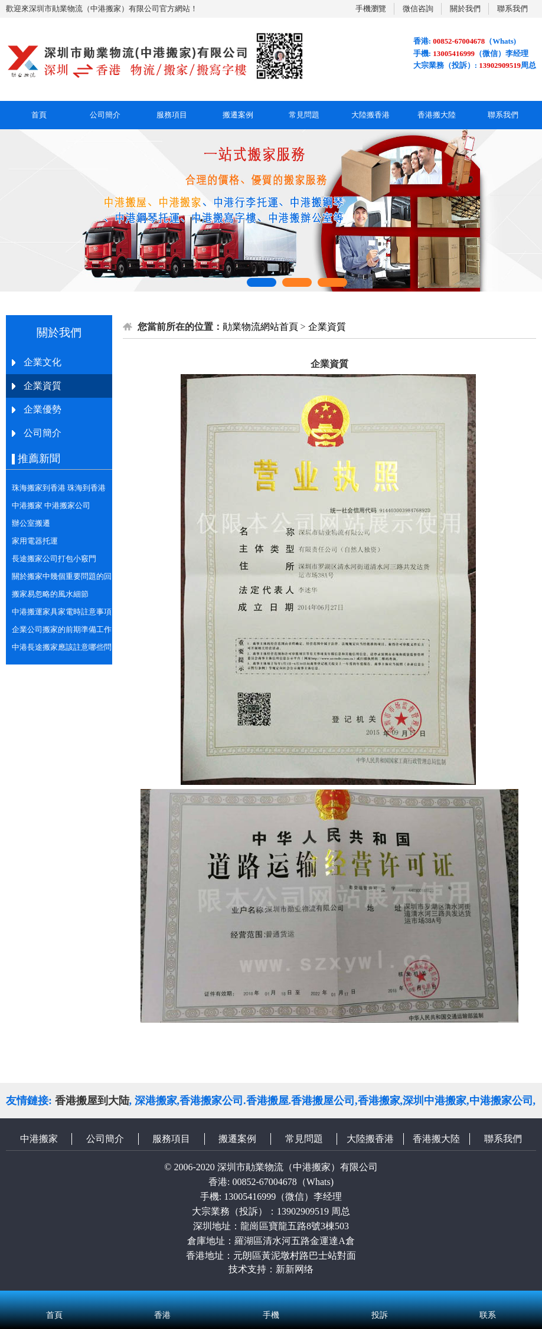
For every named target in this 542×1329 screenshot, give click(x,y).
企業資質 (327, 327)
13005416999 (250, 1196)
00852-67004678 (264, 1182)
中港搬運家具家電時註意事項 (62, 611)
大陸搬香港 (370, 114)
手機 (271, 1299)
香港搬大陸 (436, 114)
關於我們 (465, 8)
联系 (487, 1299)
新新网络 (295, 1269)
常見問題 (304, 114)
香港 (163, 1299)
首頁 (39, 114)
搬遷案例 (238, 114)
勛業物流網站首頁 (260, 327)
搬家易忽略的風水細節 (50, 594)
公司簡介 (105, 114)
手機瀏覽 (370, 8)
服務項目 (171, 114)
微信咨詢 (418, 8)
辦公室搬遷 (31, 523)
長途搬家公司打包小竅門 (54, 558)
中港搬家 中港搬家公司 (51, 505)
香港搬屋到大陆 (92, 1101)
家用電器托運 (35, 540)
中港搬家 (39, 1139)
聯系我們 (512, 8)
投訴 (379, 1299)
